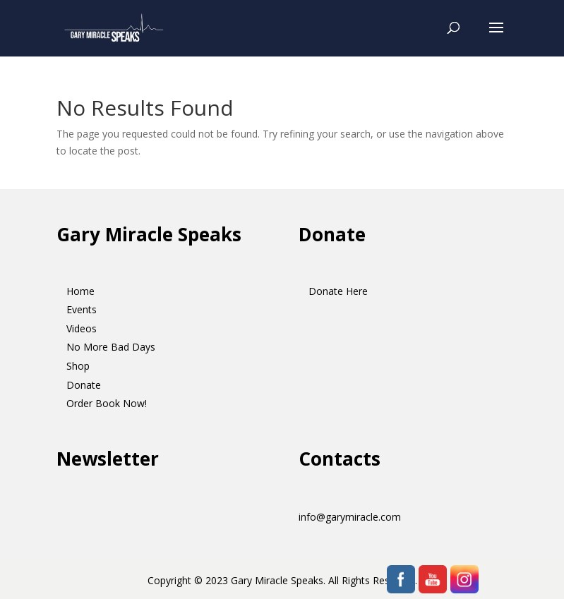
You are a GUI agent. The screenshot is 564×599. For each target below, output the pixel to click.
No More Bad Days (110, 346)
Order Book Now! (106, 403)
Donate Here (338, 291)
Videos (81, 328)
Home (80, 291)
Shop (78, 366)
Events (81, 309)
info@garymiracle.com (350, 517)
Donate (83, 385)
